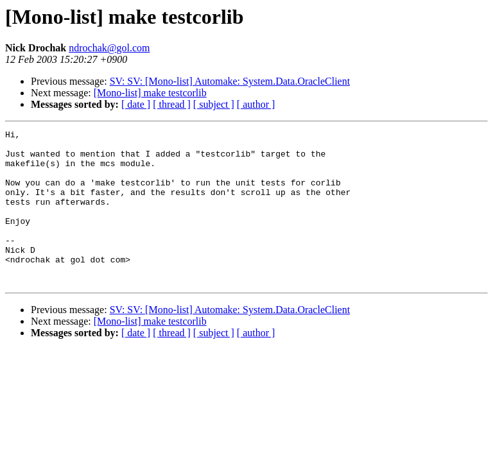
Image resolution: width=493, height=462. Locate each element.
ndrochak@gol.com (109, 47)
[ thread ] (172, 104)
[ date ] (135, 104)
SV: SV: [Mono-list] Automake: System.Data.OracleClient (230, 81)
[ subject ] (213, 104)
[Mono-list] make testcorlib (150, 92)
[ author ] (256, 104)
